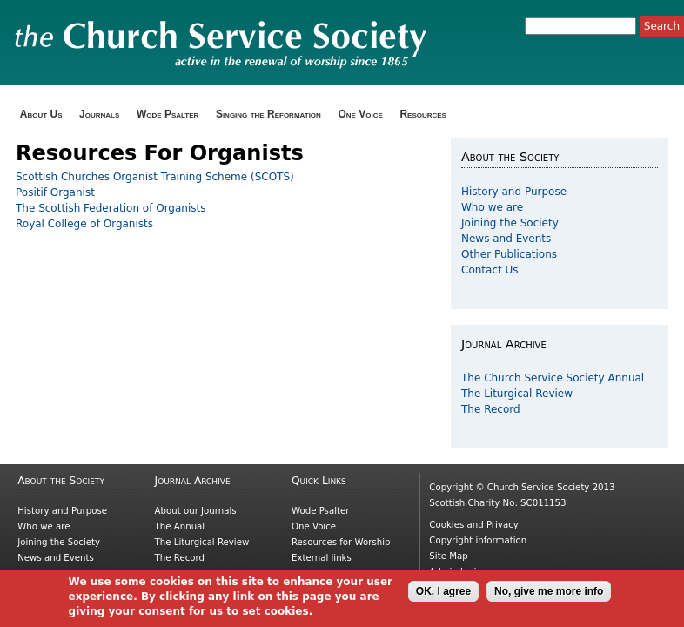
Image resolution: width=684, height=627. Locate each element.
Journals (99, 114)
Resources (422, 114)
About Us (41, 114)
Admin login (455, 571)
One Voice (360, 114)
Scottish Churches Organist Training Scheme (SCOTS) (155, 177)
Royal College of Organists (84, 224)
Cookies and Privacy (473, 524)
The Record (490, 409)
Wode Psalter (167, 114)
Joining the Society (510, 223)
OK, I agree (443, 596)
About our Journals (196, 511)
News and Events (506, 239)
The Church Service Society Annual (552, 378)
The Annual (180, 526)
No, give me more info (548, 596)
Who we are (492, 207)
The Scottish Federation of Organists (111, 208)
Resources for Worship (341, 542)
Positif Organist (55, 192)
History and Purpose (514, 191)
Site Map (448, 556)
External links (322, 558)
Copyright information (477, 540)
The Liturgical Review (517, 394)
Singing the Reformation (268, 114)
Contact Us (490, 270)
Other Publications (509, 254)
